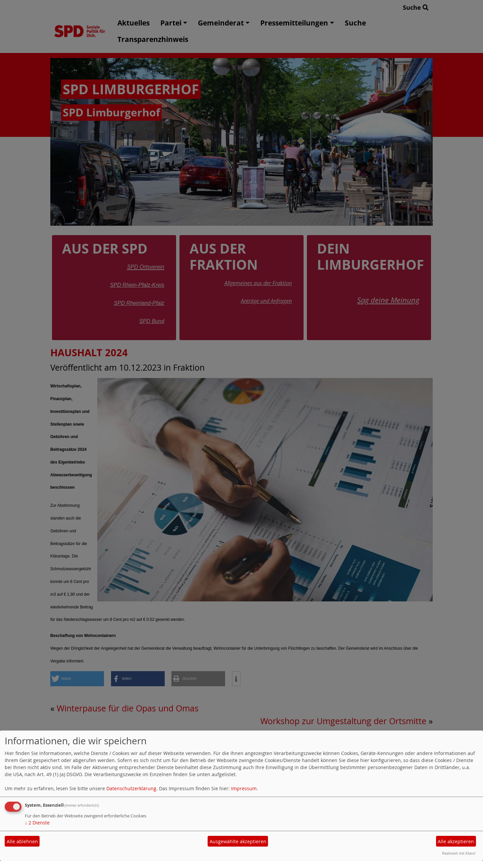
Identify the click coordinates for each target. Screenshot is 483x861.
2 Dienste (37, 822)
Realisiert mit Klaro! (459, 853)
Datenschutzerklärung (131, 788)
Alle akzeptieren (456, 841)
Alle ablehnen (22, 841)
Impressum (244, 788)
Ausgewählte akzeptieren (238, 841)
